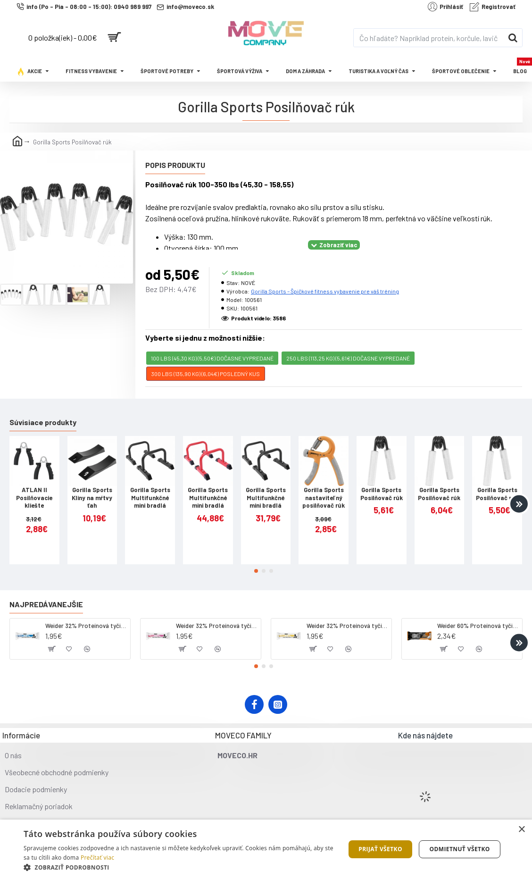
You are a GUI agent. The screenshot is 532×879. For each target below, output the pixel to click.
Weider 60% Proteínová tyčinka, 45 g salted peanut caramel (478, 614)
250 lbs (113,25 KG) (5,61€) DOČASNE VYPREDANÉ (348, 346)
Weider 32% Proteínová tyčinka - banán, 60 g (347, 614)
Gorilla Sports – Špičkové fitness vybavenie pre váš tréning (325, 279)
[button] (519, 491)
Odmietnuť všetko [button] (459, 849)
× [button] (521, 829)
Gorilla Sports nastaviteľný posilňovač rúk (323, 486)
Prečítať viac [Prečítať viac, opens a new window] (97, 858)
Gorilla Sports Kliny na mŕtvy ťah (92, 486)
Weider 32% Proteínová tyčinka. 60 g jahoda (217, 614)
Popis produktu (175, 164)
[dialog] (266, 849)
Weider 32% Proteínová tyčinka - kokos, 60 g (86, 614)
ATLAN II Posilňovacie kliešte (34, 486)
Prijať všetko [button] (380, 849)
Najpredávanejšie (46, 592)
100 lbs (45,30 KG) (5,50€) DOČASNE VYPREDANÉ (212, 346)
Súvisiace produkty (42, 410)
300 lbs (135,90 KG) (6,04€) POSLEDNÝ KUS (205, 362)
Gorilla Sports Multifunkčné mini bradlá (150, 486)
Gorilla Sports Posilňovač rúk (381, 482)
